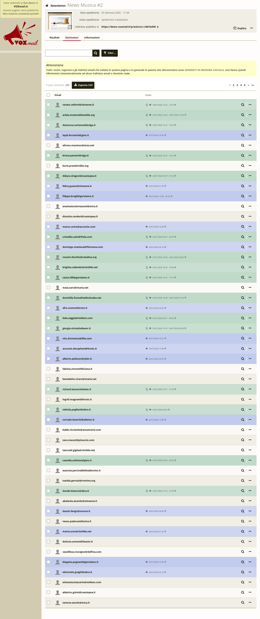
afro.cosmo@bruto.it (75, 308)
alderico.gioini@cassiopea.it (79, 592)
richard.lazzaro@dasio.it (77, 389)
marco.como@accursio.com (79, 226)
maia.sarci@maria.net (75, 287)
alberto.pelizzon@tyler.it (77, 358)
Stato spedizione (89, 19)
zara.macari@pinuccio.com (78, 440)
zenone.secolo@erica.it (76, 602)
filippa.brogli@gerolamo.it (78, 196)
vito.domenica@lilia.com (77, 338)
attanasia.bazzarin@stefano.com (82, 582)
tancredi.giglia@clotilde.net (79, 450)
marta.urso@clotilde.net (77, 531)
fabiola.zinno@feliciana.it (77, 368)
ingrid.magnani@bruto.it (77, 399)
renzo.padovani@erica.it (77, 521)
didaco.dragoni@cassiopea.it (79, 175)
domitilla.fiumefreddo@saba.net (82, 297)
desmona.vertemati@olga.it (79, 125)
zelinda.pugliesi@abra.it (77, 409)
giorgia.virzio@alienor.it (77, 328)
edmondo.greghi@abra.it (77, 572)
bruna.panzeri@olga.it (76, 155)
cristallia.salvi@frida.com (77, 236)
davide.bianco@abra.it (76, 490)
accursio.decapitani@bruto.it (80, 348)
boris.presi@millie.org (76, 165)
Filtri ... (109, 53)
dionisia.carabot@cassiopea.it (80, 216)
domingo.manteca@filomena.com (83, 247)
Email (58, 95)
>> (252, 85)
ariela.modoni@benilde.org (79, 115)
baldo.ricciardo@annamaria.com (82, 429)
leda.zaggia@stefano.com (78, 318)
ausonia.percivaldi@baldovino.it (82, 470)
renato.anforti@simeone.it (78, 104)
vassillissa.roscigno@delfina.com (82, 551)
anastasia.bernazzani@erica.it (80, 206)
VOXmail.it (21, 6)
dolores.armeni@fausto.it (78, 541)
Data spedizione (89, 12)
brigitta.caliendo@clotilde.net (80, 267)
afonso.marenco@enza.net (78, 145)
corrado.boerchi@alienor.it (78, 419)
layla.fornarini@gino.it (76, 135)
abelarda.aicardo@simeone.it (80, 501)
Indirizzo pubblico (87, 26)
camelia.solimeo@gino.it (77, 460)
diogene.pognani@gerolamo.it (80, 562)
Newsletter (58, 6)
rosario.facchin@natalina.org (80, 257)
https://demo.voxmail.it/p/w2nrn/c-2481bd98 (129, 26)
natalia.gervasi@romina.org (79, 480)
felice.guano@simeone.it (77, 186)
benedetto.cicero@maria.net (79, 379)
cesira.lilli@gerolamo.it (76, 277)
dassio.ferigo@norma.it (76, 511)
